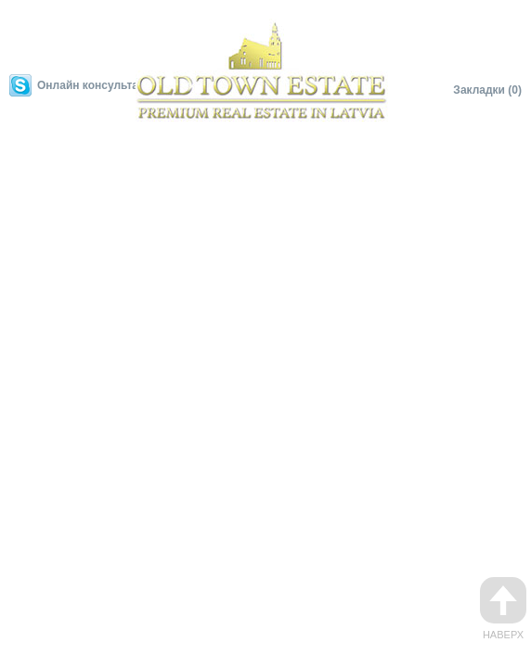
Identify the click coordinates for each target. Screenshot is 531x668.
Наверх (503, 608)
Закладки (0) (487, 90)
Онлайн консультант (93, 85)
